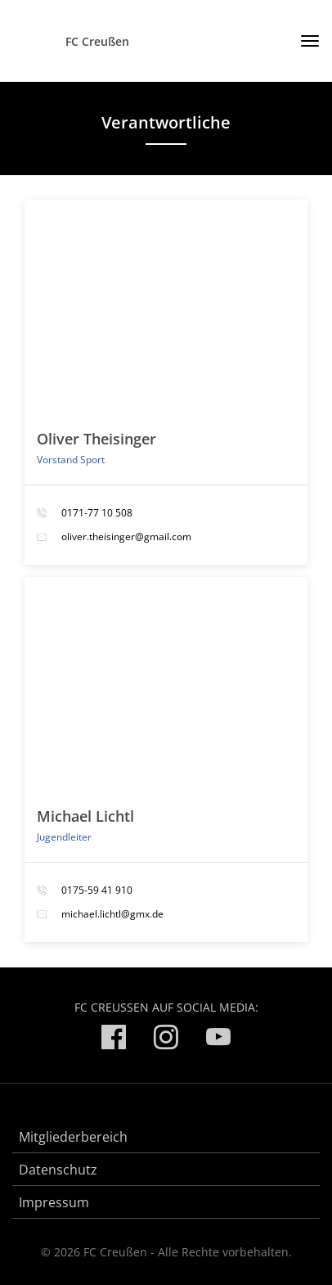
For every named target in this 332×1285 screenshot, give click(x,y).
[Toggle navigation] (304, 41)
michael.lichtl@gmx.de (112, 914)
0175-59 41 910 (96, 890)
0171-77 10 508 (96, 513)
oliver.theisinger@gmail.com (126, 536)
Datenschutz (58, 1170)
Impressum (54, 1202)
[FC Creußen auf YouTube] (218, 1040)
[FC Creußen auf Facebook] (113, 1040)
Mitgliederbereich (73, 1137)
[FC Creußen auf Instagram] (166, 1040)
